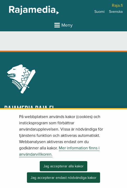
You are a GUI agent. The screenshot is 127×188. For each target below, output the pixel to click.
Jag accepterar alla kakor (63, 166)
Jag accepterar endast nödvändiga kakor (63, 177)
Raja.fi (117, 5)
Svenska (116, 11)
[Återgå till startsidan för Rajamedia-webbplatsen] (20, 10)
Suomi (99, 11)
